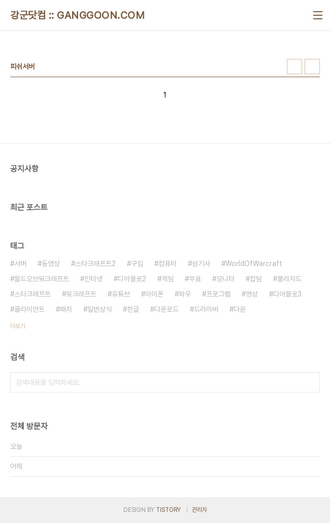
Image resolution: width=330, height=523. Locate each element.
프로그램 (218, 294)
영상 (252, 294)
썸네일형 (294, 66)
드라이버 (206, 309)
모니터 (225, 279)
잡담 (256, 279)
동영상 (51, 263)
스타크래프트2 (95, 263)
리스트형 (312, 66)
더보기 (17, 326)
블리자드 (289, 279)
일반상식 (99, 309)
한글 (133, 309)
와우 (185, 294)
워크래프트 (81, 294)
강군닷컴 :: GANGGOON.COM (77, 15)
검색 (309, 382)
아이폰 (154, 294)
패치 (66, 309)
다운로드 (166, 309)
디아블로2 (132, 279)
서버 (20, 263)
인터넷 (93, 279)
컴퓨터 (167, 263)
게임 (167, 279)
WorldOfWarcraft (253, 263)
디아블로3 (287, 294)
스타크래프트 (32, 294)
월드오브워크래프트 (41, 279)
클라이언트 (29, 309)
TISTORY (168, 509)
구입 (137, 263)
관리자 (199, 509)
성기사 (201, 263)
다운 (240, 309)
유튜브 (121, 294)
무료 (195, 279)
